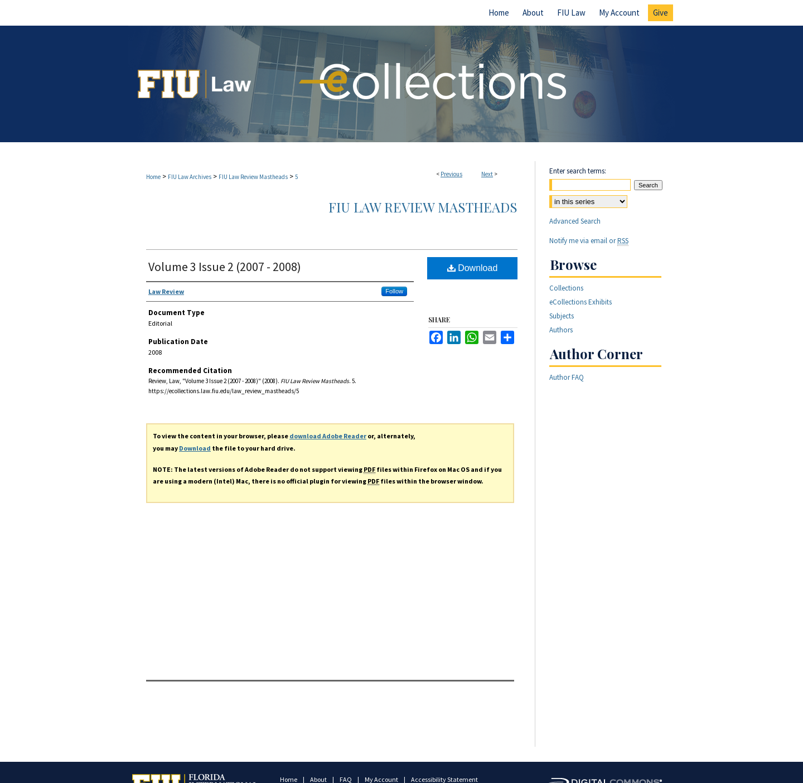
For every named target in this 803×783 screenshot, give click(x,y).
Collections (566, 288)
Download (472, 268)
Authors (561, 330)
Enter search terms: (577, 171)
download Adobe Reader (327, 436)
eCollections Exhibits (580, 302)
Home (153, 177)
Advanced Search (575, 221)
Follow (394, 291)
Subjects (561, 316)
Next (487, 174)
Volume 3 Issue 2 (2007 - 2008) (224, 266)
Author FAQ (566, 377)
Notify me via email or (588, 240)
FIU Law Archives (189, 177)
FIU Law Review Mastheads (253, 177)
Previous (451, 174)
